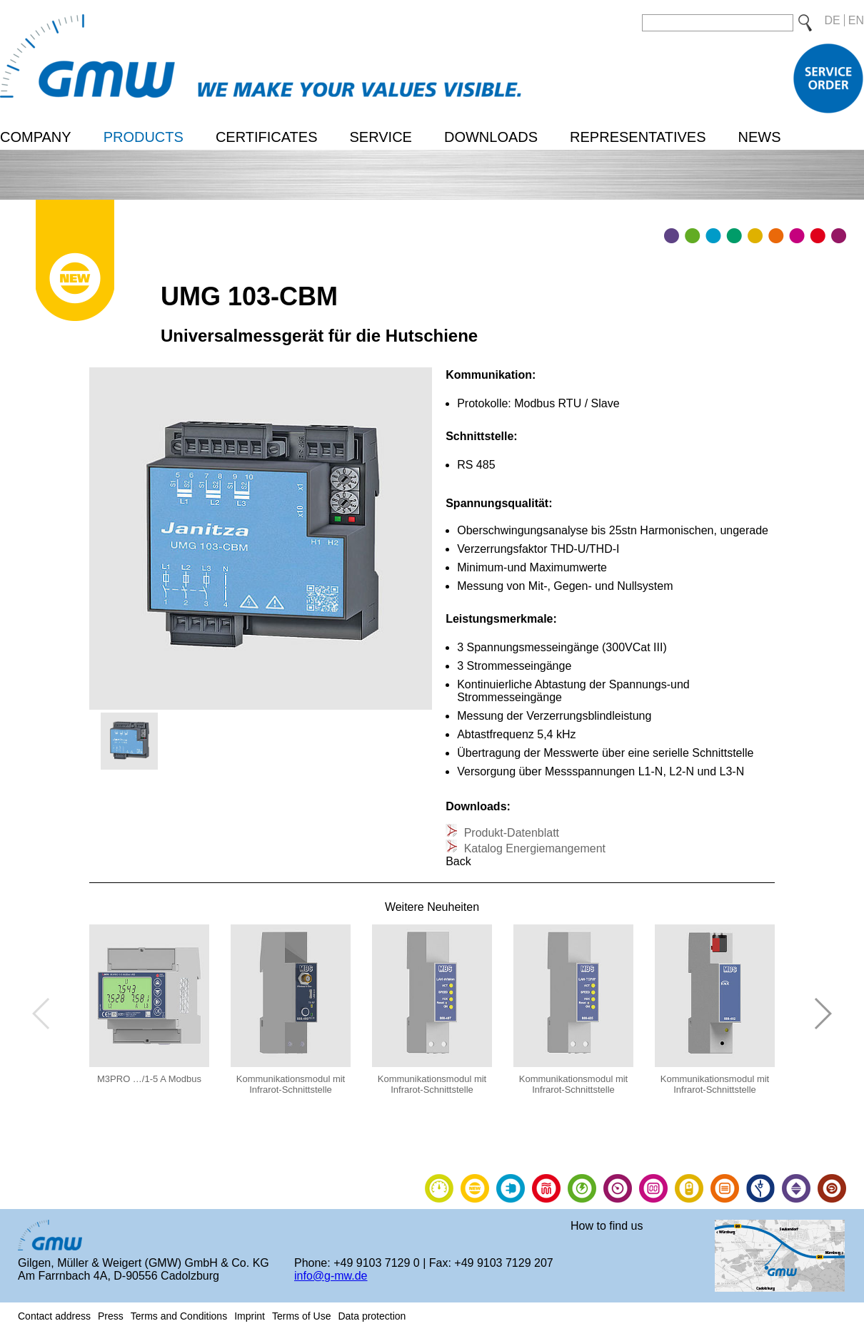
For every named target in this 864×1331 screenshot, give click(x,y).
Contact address (54, 1316)
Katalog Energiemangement (533, 848)
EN (856, 20)
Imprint (249, 1316)
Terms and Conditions (179, 1316)
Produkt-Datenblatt (510, 833)
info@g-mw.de (331, 1276)
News (759, 137)
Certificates (267, 137)
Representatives (637, 137)
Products (144, 137)
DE (832, 20)
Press (111, 1316)
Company (35, 137)
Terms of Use (301, 1316)
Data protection (372, 1316)
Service (380, 137)
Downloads (491, 137)
